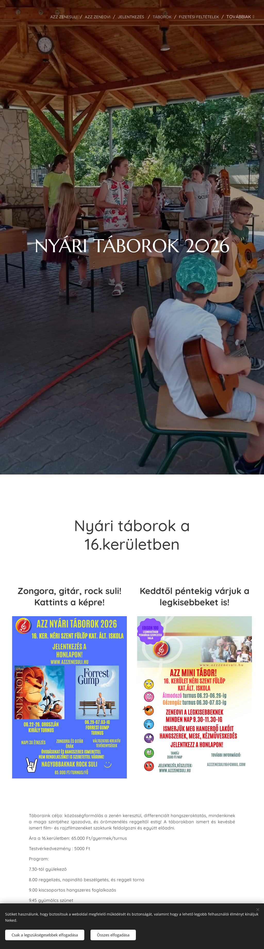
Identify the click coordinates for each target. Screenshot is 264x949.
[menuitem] (49, 16)
